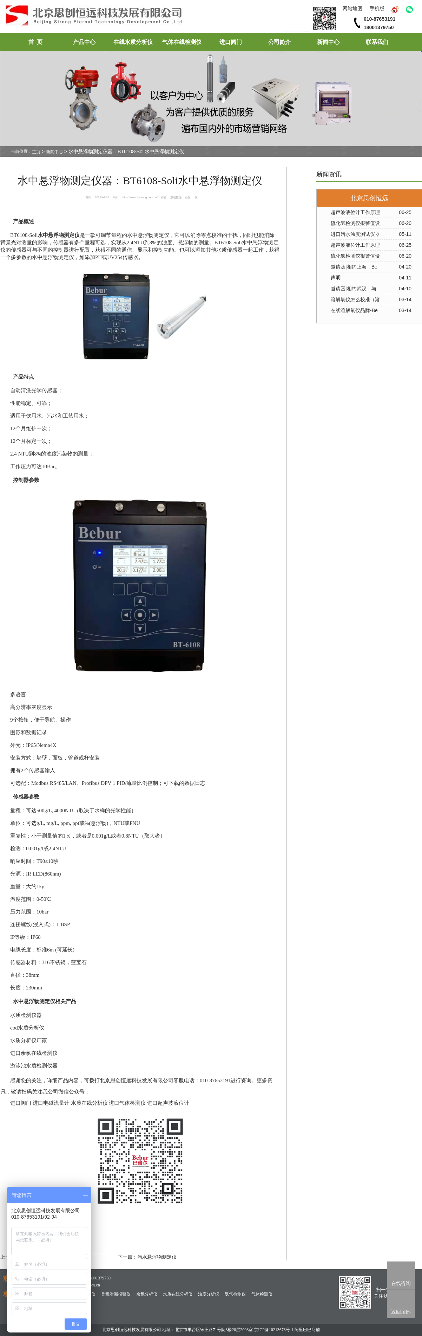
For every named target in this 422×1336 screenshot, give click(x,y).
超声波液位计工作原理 (355, 212)
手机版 (377, 8)
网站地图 (352, 8)
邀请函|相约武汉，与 (353, 288)
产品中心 (84, 42)
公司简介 (279, 42)
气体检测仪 (261, 1294)
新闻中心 (328, 42)
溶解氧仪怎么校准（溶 (355, 299)
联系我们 (377, 42)
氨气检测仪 (235, 1294)
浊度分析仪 (208, 1294)
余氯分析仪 (146, 1294)
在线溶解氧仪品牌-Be (354, 310)
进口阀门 (230, 42)
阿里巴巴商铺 (307, 1329)
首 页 (35, 42)
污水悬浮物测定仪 (157, 1257)
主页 (36, 151)
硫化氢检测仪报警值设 (355, 223)
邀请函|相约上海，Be (354, 267)
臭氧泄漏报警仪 (116, 1294)
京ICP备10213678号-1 (274, 1329)
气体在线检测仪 (182, 42)
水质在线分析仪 (177, 1294)
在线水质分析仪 (133, 42)
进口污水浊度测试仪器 (355, 234)
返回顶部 (401, 1312)
